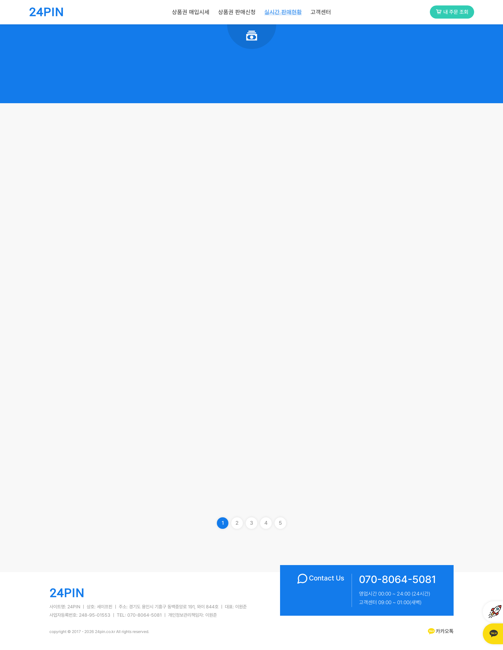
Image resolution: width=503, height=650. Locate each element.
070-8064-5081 (397, 579)
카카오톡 (440, 631)
